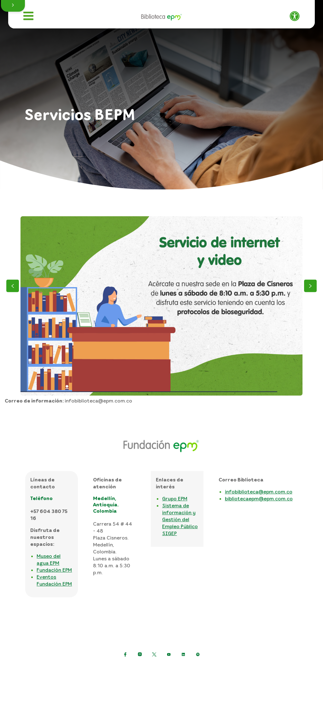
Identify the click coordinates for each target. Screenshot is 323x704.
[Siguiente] (310, 287)
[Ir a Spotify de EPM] (197, 654)
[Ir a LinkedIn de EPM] (183, 654)
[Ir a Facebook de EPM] (125, 654)
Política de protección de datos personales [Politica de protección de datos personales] (100, 670)
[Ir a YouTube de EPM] (168, 654)
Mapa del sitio (257, 670)
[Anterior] (13, 287)
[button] (13, 6)
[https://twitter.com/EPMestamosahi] (154, 654)
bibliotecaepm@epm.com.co (259, 498)
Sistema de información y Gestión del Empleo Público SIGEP (180, 519)
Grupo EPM (174, 498)
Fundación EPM (54, 570)
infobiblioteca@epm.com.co (258, 491)
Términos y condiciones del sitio (196, 670)
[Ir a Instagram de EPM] (139, 654)
